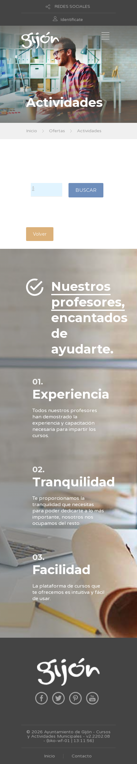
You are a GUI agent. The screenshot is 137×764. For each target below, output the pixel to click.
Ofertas (57, 130)
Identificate (72, 19)
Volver (40, 234)
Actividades (89, 130)
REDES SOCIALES (72, 6)
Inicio (31, 130)
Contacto (82, 756)
